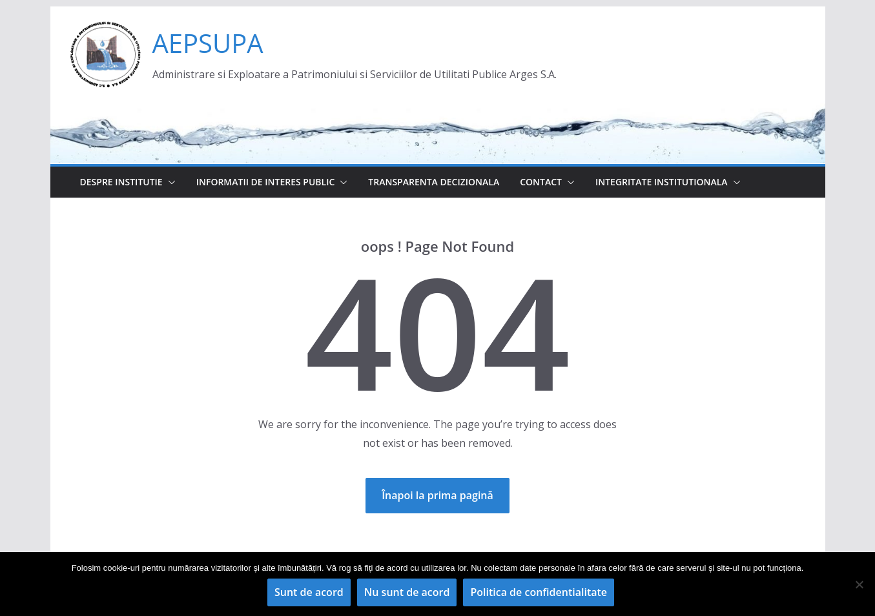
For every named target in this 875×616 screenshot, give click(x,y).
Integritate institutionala (661, 182)
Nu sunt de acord (407, 592)
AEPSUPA (207, 43)
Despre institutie (121, 182)
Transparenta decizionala (433, 182)
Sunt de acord (309, 592)
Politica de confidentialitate (538, 592)
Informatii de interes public (265, 182)
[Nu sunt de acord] (858, 584)
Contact (541, 182)
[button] (169, 182)
